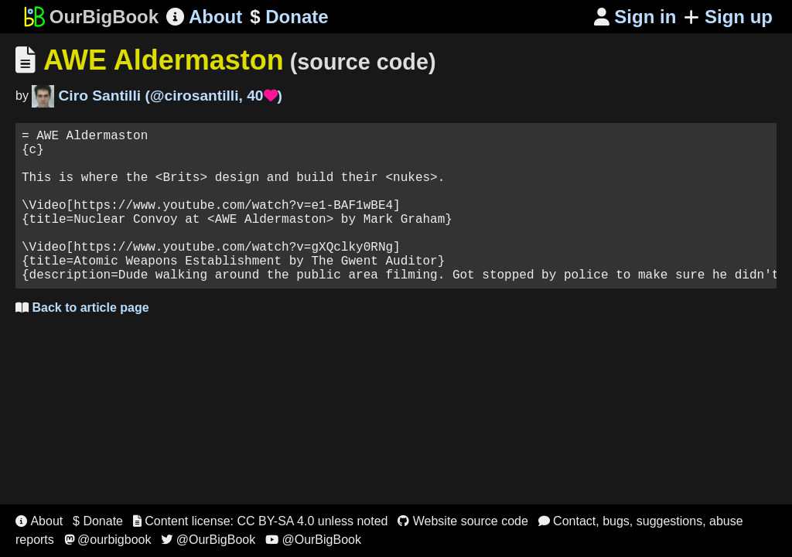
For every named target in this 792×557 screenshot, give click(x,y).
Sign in (635, 16)
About (204, 16)
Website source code (463, 521)
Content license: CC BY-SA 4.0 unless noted (260, 521)
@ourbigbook (108, 539)
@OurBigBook (208, 539)
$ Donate (98, 521)
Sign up (728, 16)
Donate (289, 17)
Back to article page (82, 341)
